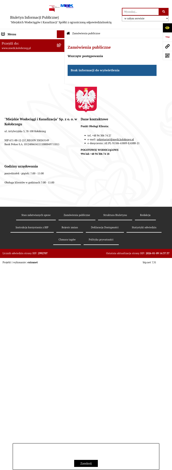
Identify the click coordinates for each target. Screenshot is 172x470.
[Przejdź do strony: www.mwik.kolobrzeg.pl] (167, 46)
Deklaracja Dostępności (105, 430)
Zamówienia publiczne (86, 33)
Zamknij (86, 463)
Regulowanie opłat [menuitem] (14, 162)
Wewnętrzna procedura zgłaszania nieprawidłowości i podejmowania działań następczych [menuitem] (25, 264)
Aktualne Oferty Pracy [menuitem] (17, 201)
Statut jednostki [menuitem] (13, 80)
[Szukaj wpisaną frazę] (164, 12)
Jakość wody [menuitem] (10, 139)
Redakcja (145, 417)
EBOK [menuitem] (5, 124)
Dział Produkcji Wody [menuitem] (16, 193)
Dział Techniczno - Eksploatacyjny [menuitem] (25, 170)
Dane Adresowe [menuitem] (12, 50)
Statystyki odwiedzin (144, 430)
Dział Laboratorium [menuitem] (15, 178)
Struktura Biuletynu (115, 417)
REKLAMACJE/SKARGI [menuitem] (17, 236)
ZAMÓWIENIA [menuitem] (11, 131)
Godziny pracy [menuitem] (11, 57)
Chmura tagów (67, 442)
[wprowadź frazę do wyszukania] (140, 12)
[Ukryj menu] (61, 34)
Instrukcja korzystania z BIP (32, 430)
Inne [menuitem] (5, 252)
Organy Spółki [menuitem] (11, 73)
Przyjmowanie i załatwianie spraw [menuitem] (25, 116)
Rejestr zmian (70, 430)
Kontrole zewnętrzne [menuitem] (16, 221)
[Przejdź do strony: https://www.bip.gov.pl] (167, 37)
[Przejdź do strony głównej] (60, 14)
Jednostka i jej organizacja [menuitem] (19, 65)
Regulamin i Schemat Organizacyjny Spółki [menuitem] (26, 106)
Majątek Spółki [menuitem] (12, 88)
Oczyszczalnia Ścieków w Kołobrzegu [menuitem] (27, 185)
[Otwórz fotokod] (167, 55)
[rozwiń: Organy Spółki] (61, 72)
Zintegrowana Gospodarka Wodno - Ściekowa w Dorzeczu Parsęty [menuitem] (26, 211)
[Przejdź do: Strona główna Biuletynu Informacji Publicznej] (68, 33)
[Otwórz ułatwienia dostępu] (167, 27)
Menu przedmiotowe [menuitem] (16, 42)
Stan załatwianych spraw (36, 417)
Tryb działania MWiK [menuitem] (16, 96)
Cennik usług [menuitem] (10, 154)
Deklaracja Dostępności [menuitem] (17, 244)
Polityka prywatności (101, 442)
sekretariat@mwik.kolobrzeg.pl (115, 342)
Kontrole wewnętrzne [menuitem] (16, 229)
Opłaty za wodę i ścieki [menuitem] (17, 147)
